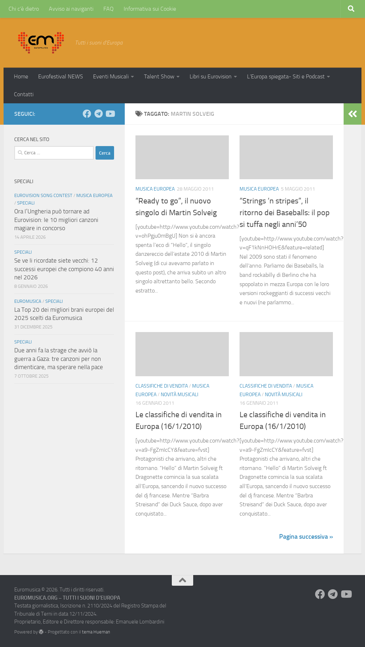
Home (21, 76)
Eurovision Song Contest (43, 195)
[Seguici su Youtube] (110, 113)
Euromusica (27, 301)
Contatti (24, 94)
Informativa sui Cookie (150, 8)
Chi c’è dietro (24, 8)
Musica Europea (155, 189)
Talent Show (159, 76)
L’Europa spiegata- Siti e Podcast (286, 76)
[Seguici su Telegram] (98, 113)
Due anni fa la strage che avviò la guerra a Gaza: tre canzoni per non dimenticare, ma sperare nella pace (58, 359)
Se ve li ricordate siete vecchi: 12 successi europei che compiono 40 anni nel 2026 (64, 269)
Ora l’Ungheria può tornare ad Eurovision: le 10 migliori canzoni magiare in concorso (56, 220)
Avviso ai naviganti (71, 8)
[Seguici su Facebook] (87, 113)
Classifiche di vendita (161, 386)
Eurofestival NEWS (60, 76)
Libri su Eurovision (211, 76)
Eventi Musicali (111, 76)
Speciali (26, 203)
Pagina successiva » (306, 536)
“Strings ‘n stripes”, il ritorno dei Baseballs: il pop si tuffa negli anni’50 (285, 212)
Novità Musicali (179, 395)
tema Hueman (96, 632)
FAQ (108, 8)
